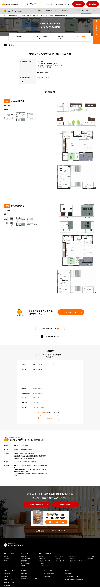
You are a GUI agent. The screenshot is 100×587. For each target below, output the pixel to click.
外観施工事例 (24, 573)
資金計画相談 (24, 557)
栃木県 (23, 15)
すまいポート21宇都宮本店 (33, 15)
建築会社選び (24, 553)
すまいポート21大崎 (43, 553)
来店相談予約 (92, 4)
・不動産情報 (42, 560)
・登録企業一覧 (42, 555)
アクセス (93, 10)
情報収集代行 (24, 562)
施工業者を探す (48, 567)
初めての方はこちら (33, 4)
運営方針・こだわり (8, 557)
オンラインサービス (9, 579)
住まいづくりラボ (8, 567)
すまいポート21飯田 (73, 553)
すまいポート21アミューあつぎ (75, 557)
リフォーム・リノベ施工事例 (27, 571)
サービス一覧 (48, 4)
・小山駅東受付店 (42, 562)
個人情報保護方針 (42, 413)
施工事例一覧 (24, 567)
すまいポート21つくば (59, 557)
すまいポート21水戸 (59, 553)
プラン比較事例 (44, 15)
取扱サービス (57, 10)
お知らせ (6, 573)
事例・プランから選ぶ (49, 570)
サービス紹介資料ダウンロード (72, 573)
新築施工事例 (24, 570)
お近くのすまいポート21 (62, 4)
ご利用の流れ (7, 555)
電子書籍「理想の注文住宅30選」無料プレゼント (77, 576)
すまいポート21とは (9, 550)
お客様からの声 (8, 570)
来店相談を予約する (36, 505)
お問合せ (78, 4)
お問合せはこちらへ (70, 312)
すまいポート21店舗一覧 (45, 550)
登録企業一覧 (49, 10)
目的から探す (47, 573)
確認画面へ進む (49, 418)
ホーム (5, 15)
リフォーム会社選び (25, 560)
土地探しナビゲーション (26, 555)
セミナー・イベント (75, 10)
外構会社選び (24, 558)
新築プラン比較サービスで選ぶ (50, 571)
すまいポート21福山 (91, 553)
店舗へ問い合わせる (66, 505)
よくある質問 (7, 582)
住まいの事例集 (85, 10)
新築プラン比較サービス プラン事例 (29, 575)
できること (41, 11)
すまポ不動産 (65, 10)
